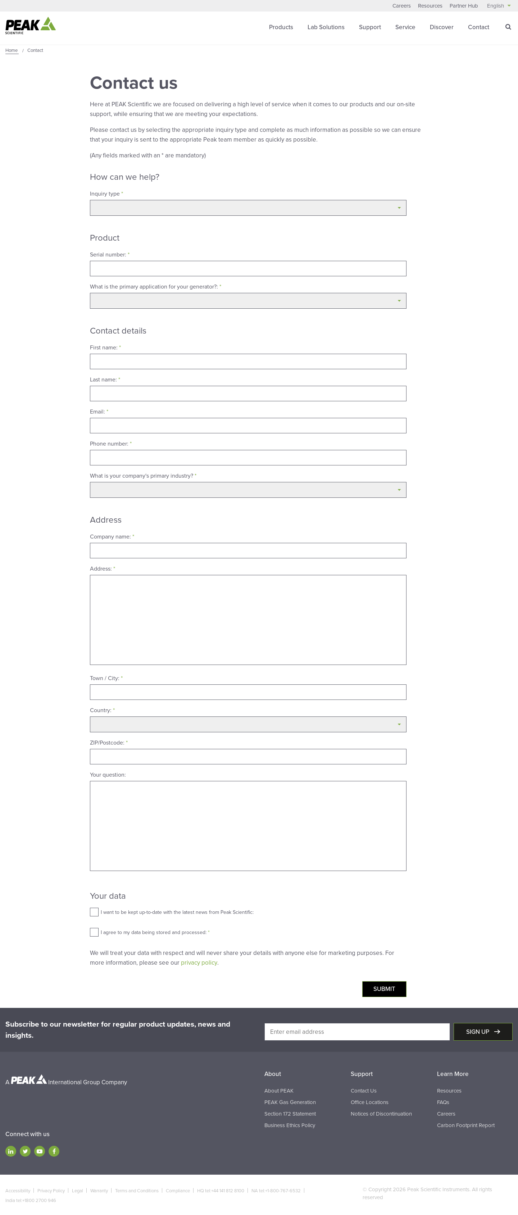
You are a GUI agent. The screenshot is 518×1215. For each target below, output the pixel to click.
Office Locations (369, 1101)
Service (405, 27)
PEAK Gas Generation (290, 1101)
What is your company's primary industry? (143, 475)
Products (281, 27)
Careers (401, 6)
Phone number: (111, 443)
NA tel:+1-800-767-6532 (276, 1190)
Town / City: (106, 678)
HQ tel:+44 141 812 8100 (220, 1190)
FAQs (443, 1101)
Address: (102, 568)
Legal (77, 1190)
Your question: (108, 774)
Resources (430, 6)
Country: (102, 710)
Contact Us (364, 1090)
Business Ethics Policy (289, 1124)
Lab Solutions (326, 27)
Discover (442, 27)
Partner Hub (464, 6)
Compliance (178, 1190)
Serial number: (110, 254)
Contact (478, 27)
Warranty (99, 1190)
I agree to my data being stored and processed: (155, 932)
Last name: (105, 379)
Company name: (112, 536)
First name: (105, 347)
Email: (99, 411)
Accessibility (17, 1190)
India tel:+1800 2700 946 (30, 1200)
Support (370, 27)
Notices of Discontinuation (381, 1113)
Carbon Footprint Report (466, 1124)
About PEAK (279, 1090)
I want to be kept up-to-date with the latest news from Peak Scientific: (177, 912)
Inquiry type (106, 193)
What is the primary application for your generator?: (155, 286)
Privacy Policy (51, 1190)
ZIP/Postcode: (109, 742)
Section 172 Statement (290, 1113)
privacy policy (199, 962)
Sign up (478, 1031)
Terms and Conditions (137, 1190)
